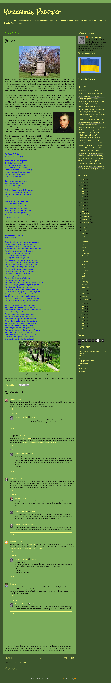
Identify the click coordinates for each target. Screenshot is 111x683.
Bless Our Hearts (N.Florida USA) (89, 96)
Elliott (84, 247)
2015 (82, 211)
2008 (82, 320)
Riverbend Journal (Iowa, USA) (88, 150)
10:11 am (20, 541)
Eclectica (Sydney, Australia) (87, 104)
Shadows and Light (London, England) (90, 153)
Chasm (84, 279)
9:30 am (33, 511)
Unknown (13, 541)
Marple (84, 284)
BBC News (82, 355)
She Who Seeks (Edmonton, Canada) (90, 156)
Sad (83, 276)
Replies (14, 413)
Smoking (85, 282)
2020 (82, 197)
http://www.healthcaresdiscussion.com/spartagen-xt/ (39, 442)
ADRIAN (12, 399)
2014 (82, 303)
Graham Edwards (21, 525)
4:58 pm (30, 525)
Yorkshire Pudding (31, 12)
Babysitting (85, 256)
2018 (82, 202)
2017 (82, 205)
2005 (82, 329)
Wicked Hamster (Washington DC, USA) (91, 169)
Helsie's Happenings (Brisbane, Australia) (91, 114)
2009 (82, 317)
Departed (85, 270)
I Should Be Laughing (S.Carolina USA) (91, 122)
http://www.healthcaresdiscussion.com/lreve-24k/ (26, 548)
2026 (82, 179)
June (84, 230)
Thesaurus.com (83, 366)
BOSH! (80, 358)
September (86, 222)
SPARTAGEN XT (25, 438)
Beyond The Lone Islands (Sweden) (90, 93)
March (84, 294)
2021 (82, 194)
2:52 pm (33, 453)
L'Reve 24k (31, 544)
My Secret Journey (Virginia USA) (89, 130)
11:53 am (19, 399)
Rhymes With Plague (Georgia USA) (90, 148)
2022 (82, 191)
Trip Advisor (82, 368)
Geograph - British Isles (86, 361)
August (84, 225)
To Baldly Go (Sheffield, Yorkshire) (89, 163)
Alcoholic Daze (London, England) (89, 91)
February (85, 296)
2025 (82, 182)
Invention (85, 259)
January (85, 299)
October (85, 219)
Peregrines (85, 287)
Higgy (84, 264)
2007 (82, 323)
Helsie (12, 584)
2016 (82, 208)
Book (83, 267)
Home (39, 658)
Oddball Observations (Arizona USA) (90, 143)
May (84, 233)
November (86, 216)
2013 (82, 306)
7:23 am (19, 478)
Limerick (85, 239)
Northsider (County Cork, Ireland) (89, 140)
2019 (82, 199)
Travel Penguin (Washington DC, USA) (91, 166)
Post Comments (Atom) (21, 662)
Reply (11, 409)
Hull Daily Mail (83, 363)
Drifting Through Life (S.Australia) (89, 99)
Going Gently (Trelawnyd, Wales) (89, 112)
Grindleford (85, 242)
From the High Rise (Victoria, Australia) (91, 109)
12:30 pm (34, 559)
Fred (83, 236)
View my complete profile (86, 53)
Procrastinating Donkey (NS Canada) (90, 145)
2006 (82, 326)
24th (83, 250)
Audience (85, 261)
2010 (82, 314)
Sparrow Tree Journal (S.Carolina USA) (91, 158)
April (84, 291)
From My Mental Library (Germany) (89, 106)
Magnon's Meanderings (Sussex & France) (92, 127)
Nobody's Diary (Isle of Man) (87, 135)
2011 (82, 312)
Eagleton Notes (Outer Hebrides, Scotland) (92, 101)
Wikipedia (81, 371)
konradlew (62, 679)
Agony (84, 273)
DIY (83, 244)
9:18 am (33, 604)
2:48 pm (33, 417)
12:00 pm (22, 436)
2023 (82, 188)
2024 (82, 185)
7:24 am (24, 498)
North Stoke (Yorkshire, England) (89, 137)
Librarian (13, 478)
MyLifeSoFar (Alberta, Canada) (88, 132)
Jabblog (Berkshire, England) (87, 124)
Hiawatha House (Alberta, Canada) (89, 117)
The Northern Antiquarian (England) (90, 161)
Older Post (69, 658)
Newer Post (10, 658)
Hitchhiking (85, 253)
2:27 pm (17, 584)
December (86, 213)
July (84, 228)
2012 (82, 309)
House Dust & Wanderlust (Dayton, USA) (91, 119)
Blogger (76, 679)
